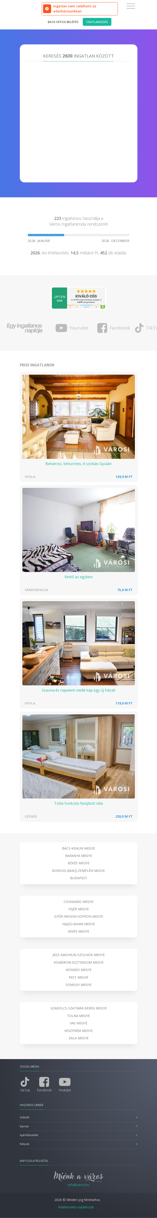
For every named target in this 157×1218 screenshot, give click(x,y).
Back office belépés (63, 22)
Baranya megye (78, 855)
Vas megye (78, 1023)
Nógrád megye (79, 970)
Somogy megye (79, 984)
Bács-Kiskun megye (78, 848)
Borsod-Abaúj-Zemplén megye (78, 870)
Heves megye (78, 931)
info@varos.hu (78, 1185)
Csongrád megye (78, 901)
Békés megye (78, 863)
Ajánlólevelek (29, 1135)
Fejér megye (78, 909)
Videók (24, 1117)
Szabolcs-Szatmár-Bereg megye (78, 1008)
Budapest (78, 878)
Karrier (24, 1126)
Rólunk (24, 1144)
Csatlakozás (97, 22)
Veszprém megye (78, 1030)
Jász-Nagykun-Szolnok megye (79, 955)
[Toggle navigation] (130, 6)
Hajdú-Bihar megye (78, 924)
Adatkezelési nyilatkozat (76, 1207)
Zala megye (79, 1038)
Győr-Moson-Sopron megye (78, 916)
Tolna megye (78, 1016)
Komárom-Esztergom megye (79, 962)
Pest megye (78, 977)
